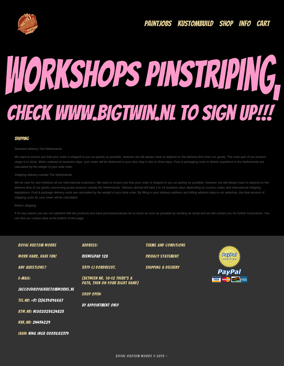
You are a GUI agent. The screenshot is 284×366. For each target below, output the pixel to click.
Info (244, 23)
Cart (263, 23)
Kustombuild (195, 23)
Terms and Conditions (165, 245)
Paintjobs (157, 23)
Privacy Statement (162, 256)
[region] (142, 87)
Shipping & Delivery (162, 267)
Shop (226, 23)
